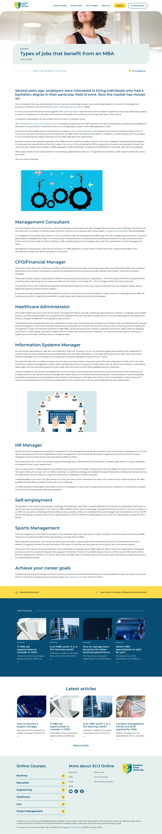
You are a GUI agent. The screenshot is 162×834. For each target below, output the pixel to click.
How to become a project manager (27, 725)
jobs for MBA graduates (81, 131)
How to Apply (92, 5)
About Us (106, 5)
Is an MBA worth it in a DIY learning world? (63, 648)
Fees (71, 781)
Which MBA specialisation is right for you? (128, 649)
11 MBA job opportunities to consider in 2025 (27, 649)
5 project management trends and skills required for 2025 (130, 726)
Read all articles (81, 745)
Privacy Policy (75, 827)
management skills (114, 231)
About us (73, 772)
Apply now (99, 772)
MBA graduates (66, 111)
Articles (26, 71)
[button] (120, 5)
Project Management (26, 719)
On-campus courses (103, 781)
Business (24, 49)
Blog (71, 786)
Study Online (76, 5)
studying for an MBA (77, 577)
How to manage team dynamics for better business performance (96, 649)
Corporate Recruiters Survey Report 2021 (38, 124)
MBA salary (67, 144)
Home (17, 71)
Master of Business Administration (68, 107)
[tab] (41, 775)
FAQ (71, 777)
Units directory (101, 777)
